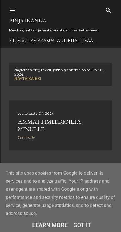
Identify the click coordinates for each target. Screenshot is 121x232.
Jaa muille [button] (26, 137)
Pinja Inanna (27, 20)
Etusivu (18, 40)
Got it (82, 225)
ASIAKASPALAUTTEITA (54, 40)
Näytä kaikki (27, 78)
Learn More (50, 225)
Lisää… (87, 40)
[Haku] (108, 9)
